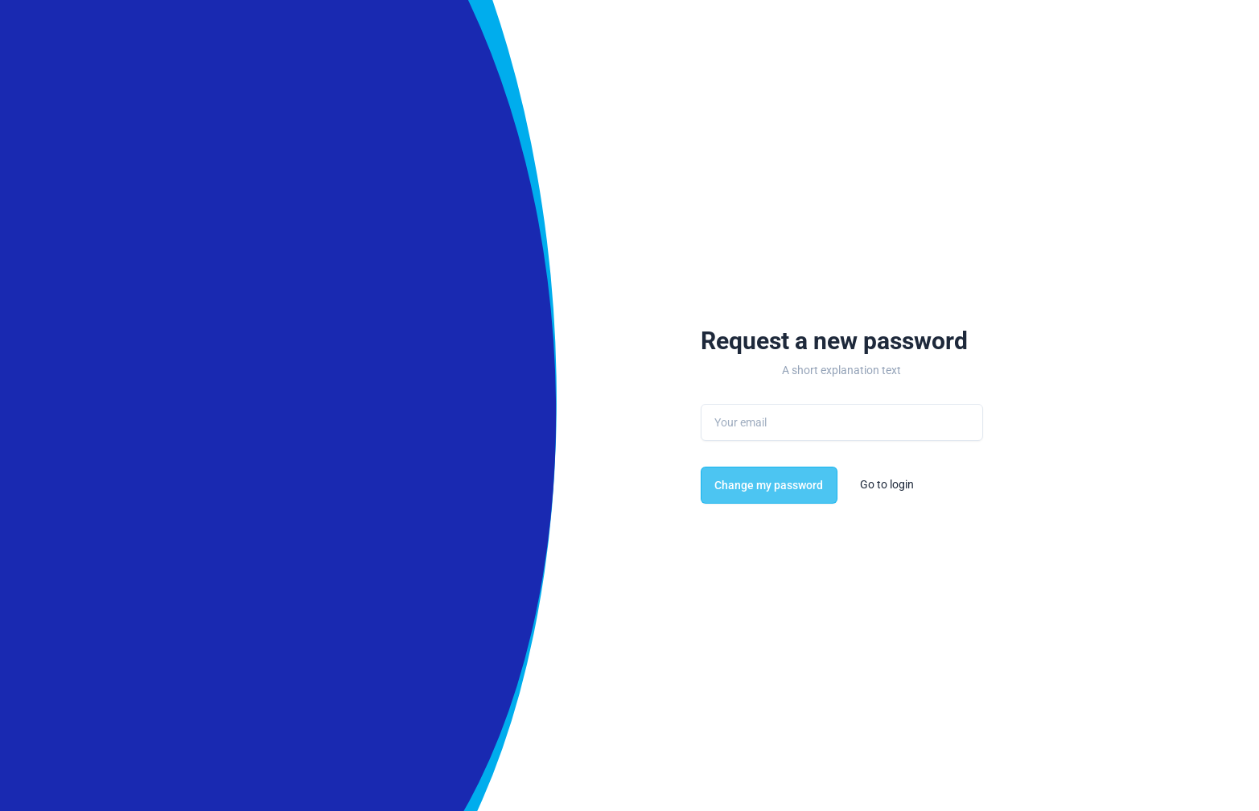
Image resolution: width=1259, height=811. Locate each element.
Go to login (887, 484)
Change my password (768, 485)
